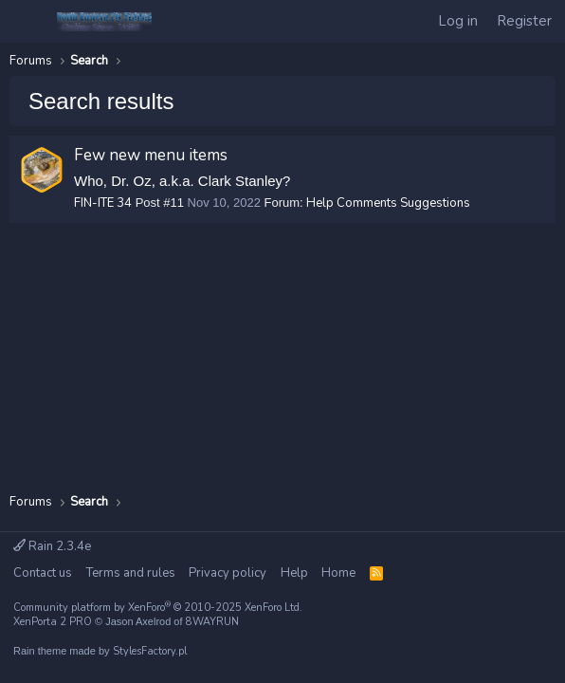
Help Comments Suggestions (388, 203)
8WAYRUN (212, 622)
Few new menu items (151, 155)
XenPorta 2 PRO (52, 622)
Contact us (42, 572)
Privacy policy (227, 572)
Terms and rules (130, 572)
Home (338, 572)
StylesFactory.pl (150, 651)
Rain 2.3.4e (52, 546)
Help (294, 572)
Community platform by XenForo (157, 607)
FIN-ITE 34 (103, 203)
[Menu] (28, 22)
